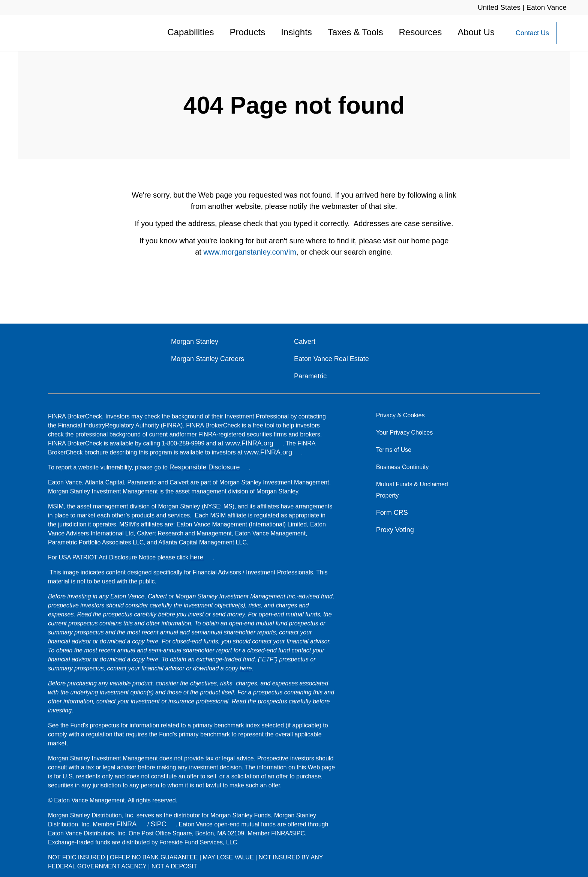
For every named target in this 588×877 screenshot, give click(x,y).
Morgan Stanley (194, 341)
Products (247, 32)
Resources (420, 32)
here (197, 557)
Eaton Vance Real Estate (331, 359)
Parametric (310, 376)
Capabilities (190, 32)
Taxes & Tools (355, 32)
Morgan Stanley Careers (207, 359)
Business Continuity (402, 467)
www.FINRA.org (268, 452)
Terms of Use (393, 450)
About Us (476, 32)
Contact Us (532, 33)
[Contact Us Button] (532, 33)
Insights (296, 32)
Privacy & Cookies (400, 415)
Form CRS (392, 512)
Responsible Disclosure (204, 467)
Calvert (304, 341)
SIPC (158, 824)
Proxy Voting (395, 530)
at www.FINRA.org (245, 443)
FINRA (126, 824)
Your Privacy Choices (406, 432)
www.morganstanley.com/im (249, 252)
